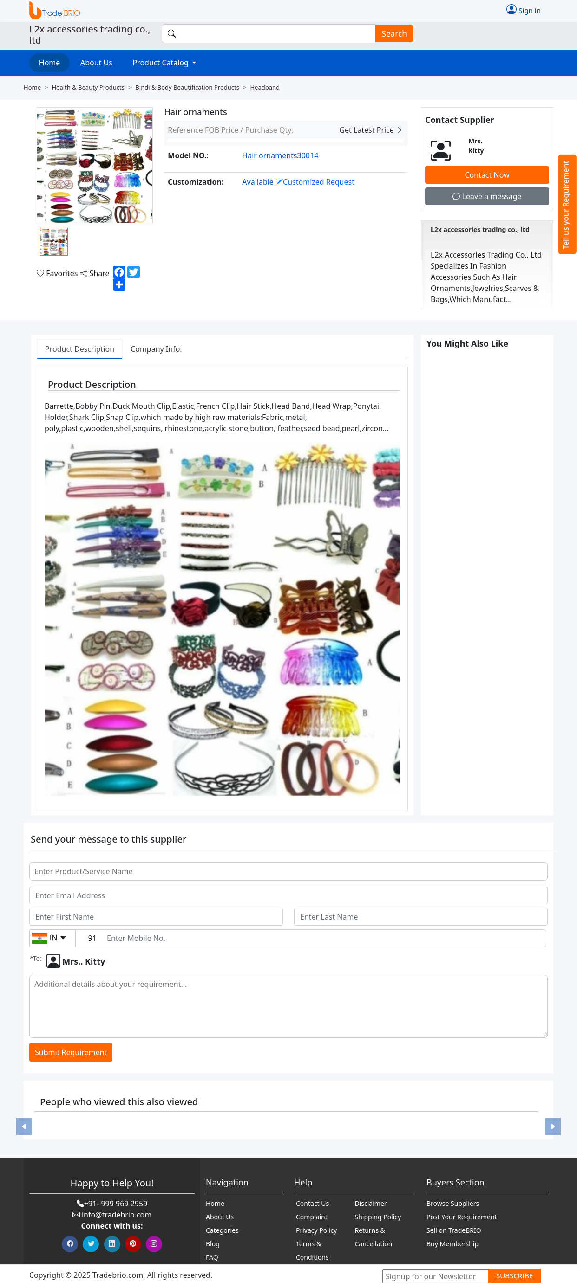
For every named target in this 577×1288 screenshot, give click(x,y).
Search (391, 33)
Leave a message (486, 196)
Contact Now (487, 175)
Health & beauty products (88, 87)
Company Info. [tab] (156, 349)
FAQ (212, 1257)
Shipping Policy (378, 1216)
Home (49, 63)
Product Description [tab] (79, 349)
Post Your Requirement (461, 1216)
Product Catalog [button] (161, 63)
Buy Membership (452, 1243)
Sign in (523, 9)
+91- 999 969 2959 (116, 1203)
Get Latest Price (371, 130)
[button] (24, 1126)
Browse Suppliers (452, 1203)
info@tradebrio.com (116, 1215)
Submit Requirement (71, 1052)
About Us (96, 63)
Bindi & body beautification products (187, 87)
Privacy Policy (316, 1230)
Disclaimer (371, 1203)
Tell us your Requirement (566, 205)
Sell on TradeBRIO (453, 1230)
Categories (222, 1230)
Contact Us (312, 1203)
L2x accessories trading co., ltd (480, 229)
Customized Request (314, 182)
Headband (265, 87)
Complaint (312, 1216)
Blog (213, 1243)
